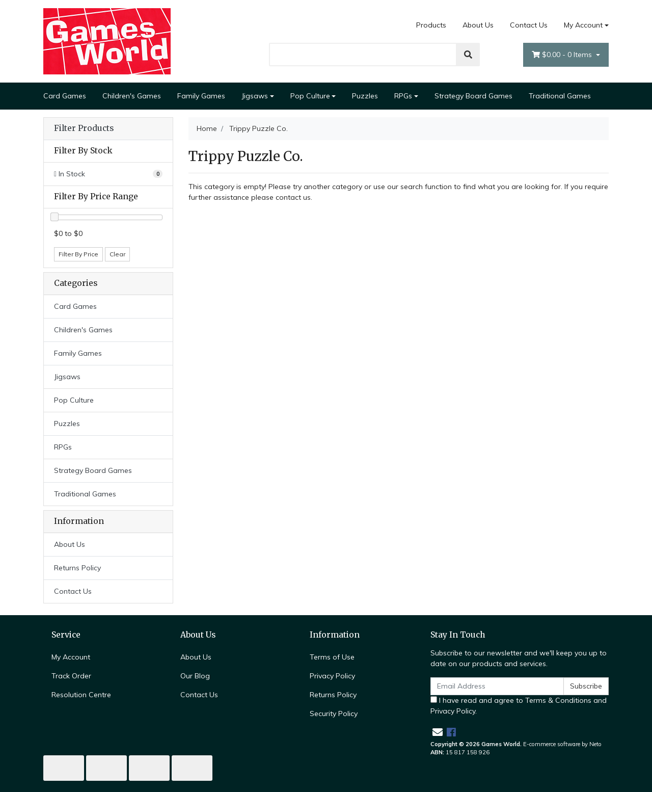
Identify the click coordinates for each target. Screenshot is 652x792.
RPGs (403, 95)
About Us (478, 25)
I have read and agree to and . (518, 706)
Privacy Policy (332, 675)
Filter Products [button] (84, 128)
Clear (117, 254)
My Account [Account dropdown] (583, 25)
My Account (70, 657)
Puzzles (365, 95)
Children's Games (131, 95)
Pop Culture (310, 95)
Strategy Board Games (473, 95)
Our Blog (195, 675)
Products (431, 25)
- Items (563, 54)
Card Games (64, 95)
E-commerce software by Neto (562, 744)
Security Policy (334, 713)
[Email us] (437, 732)
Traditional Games (560, 95)
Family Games (201, 95)
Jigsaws (254, 95)
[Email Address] (497, 686)
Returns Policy (77, 567)
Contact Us (529, 25)
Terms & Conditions (558, 700)
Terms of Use (332, 657)
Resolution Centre (81, 694)
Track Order (71, 675)
